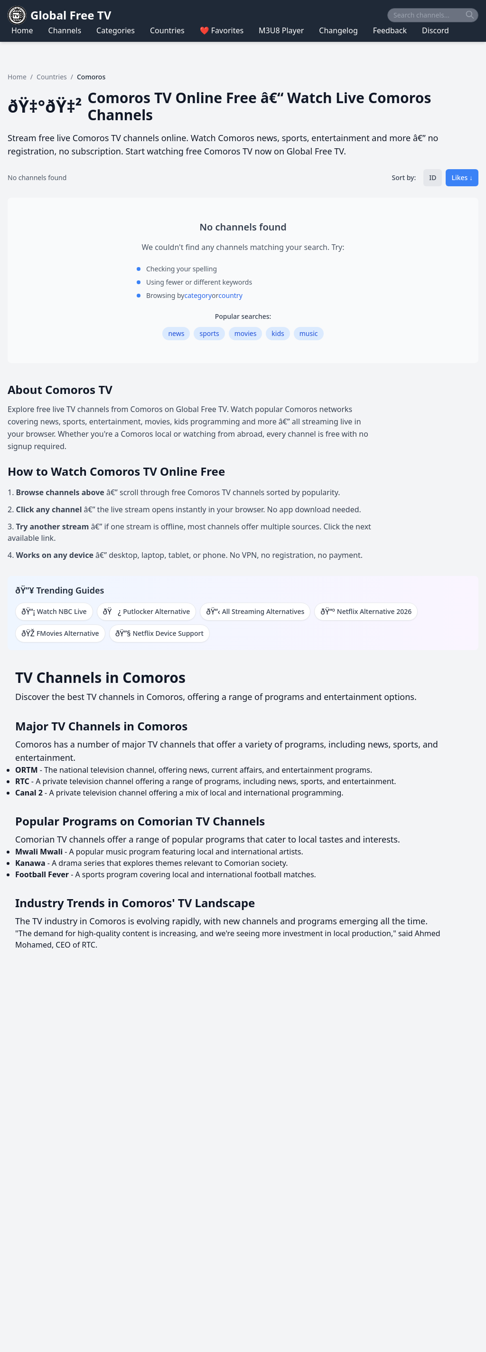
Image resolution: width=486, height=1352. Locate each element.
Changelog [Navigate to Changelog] (338, 30)
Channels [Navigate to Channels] (65, 30)
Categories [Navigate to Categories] (115, 30)
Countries (52, 76)
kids (277, 333)
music (308, 333)
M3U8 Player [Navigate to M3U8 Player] (281, 30)
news (176, 333)
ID (432, 177)
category (198, 295)
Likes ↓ (462, 177)
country (230, 295)
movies (245, 333)
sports (209, 333)
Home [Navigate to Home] (22, 30)
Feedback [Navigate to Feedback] (390, 30)
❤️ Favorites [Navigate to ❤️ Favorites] (221, 30)
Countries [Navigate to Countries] (167, 30)
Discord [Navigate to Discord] (435, 30)
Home (17, 76)
